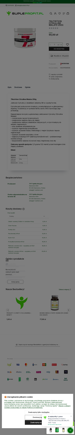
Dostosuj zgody (39, 417)
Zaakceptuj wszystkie (38, 422)
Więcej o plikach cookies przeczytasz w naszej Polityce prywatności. (37, 407)
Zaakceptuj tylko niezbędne (38, 412)
